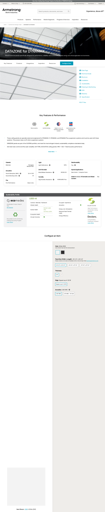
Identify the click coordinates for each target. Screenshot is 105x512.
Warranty (84, 94)
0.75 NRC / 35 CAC (69, 294)
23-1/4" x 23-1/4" (60, 265)
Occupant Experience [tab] (65, 202)
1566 (26, 509)
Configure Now (66, 63)
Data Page (85, 70)
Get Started (10, 207)
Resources (84, 19)
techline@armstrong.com (92, 261)
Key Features (8, 63)
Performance (37, 19)
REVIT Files (82, 102)
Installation (85, 80)
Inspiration (75, 19)
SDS (83, 90)
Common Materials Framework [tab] (38, 202)
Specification (86, 97)
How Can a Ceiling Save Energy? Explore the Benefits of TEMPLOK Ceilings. (53, 1)
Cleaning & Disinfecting (89, 87)
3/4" (57, 274)
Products (20, 19)
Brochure (84, 77)
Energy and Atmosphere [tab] (65, 209)
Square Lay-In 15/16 (61, 284)
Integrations (30, 63)
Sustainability (86, 84)
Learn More (10, 222)
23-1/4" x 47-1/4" (73, 265)
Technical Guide (86, 74)
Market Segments (49, 19)
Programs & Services (63, 19)
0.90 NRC (58, 294)
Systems (28, 19)
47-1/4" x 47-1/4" (85, 265)
